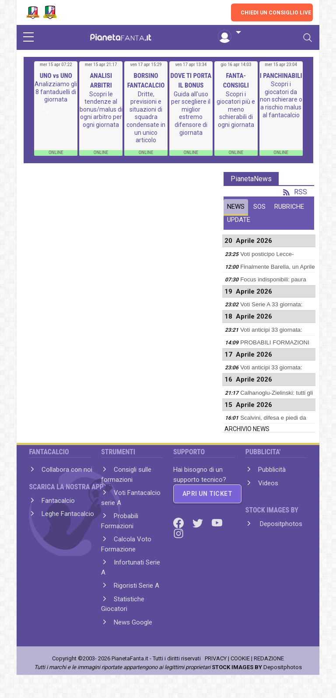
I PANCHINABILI (281, 76)
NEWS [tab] (236, 206)
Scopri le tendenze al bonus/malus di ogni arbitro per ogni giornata (101, 109)
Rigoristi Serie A (136, 585)
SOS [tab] (259, 206)
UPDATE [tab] (238, 220)
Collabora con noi (67, 470)
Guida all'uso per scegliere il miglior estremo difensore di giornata (190, 113)
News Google (133, 622)
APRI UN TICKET (207, 493)
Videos (268, 483)
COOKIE (240, 658)
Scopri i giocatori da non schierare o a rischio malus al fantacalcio (281, 99)
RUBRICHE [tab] (289, 206)
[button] (229, 33)
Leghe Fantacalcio (68, 514)
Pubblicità (272, 470)
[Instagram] (178, 533)
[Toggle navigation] (307, 37)
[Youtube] (217, 522)
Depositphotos (280, 524)
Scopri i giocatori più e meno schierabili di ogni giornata (236, 109)
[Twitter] (198, 522)
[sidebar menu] (28, 37)
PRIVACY (216, 658)
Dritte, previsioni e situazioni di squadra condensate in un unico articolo (145, 117)
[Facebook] (179, 522)
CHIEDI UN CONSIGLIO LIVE (276, 13)
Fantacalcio (58, 501)
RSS (295, 192)
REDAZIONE (269, 658)
